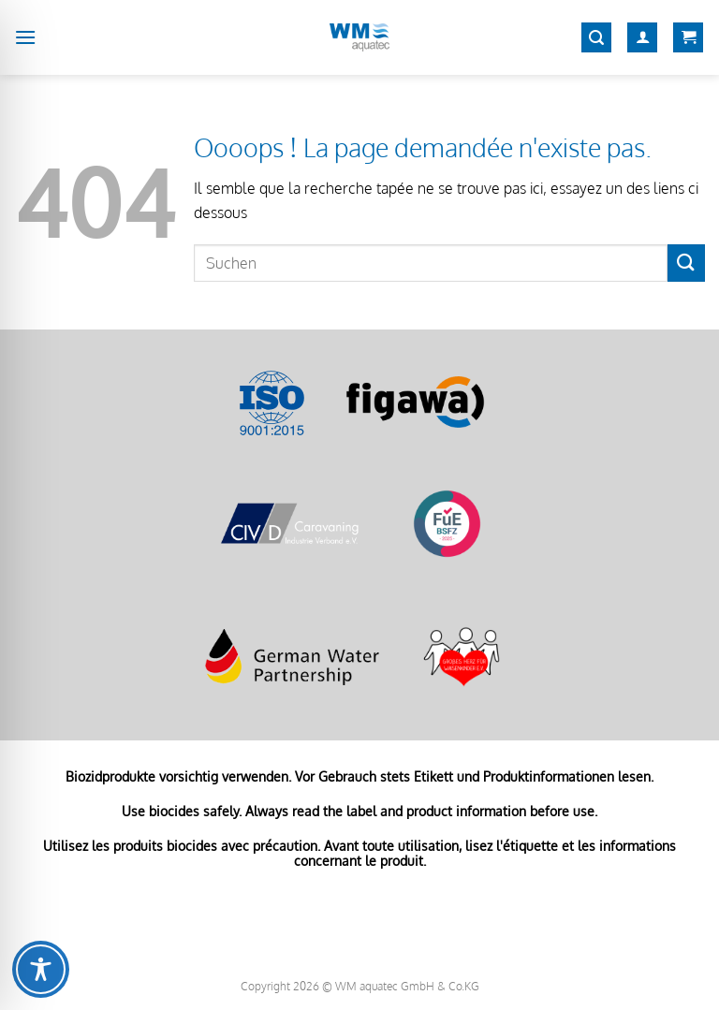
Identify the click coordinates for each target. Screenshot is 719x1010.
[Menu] (25, 37)
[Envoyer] (686, 262)
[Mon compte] (642, 37)
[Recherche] (596, 37)
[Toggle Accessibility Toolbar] (40, 969)
